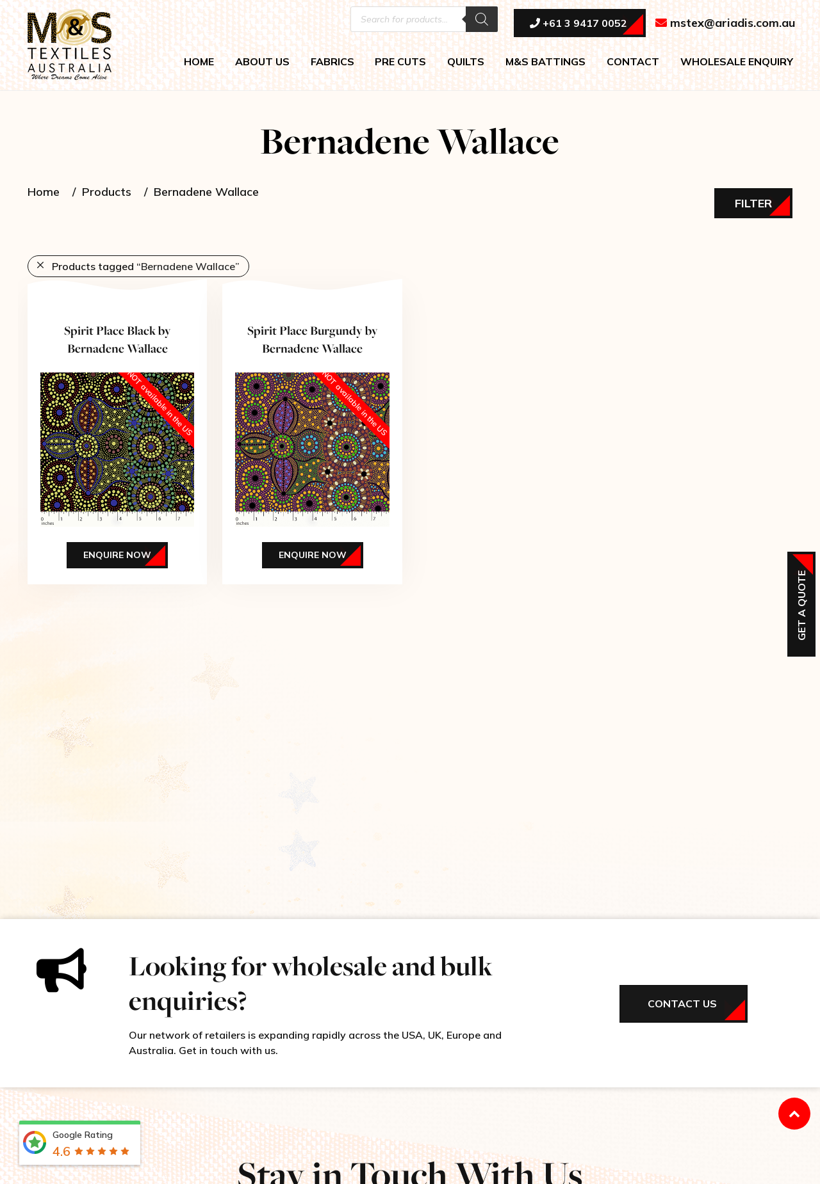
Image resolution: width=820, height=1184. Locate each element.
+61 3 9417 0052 (578, 23)
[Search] (482, 19)
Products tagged (146, 266)
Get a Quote (801, 605)
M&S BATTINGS (545, 61)
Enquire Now (117, 555)
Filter (753, 203)
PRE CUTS (400, 61)
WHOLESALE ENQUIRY (736, 61)
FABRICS (332, 61)
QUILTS (465, 61)
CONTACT (633, 61)
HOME (199, 61)
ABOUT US (262, 61)
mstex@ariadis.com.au (725, 23)
